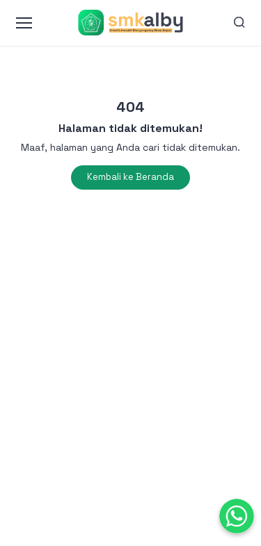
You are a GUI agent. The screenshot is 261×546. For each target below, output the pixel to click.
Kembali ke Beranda (130, 177)
